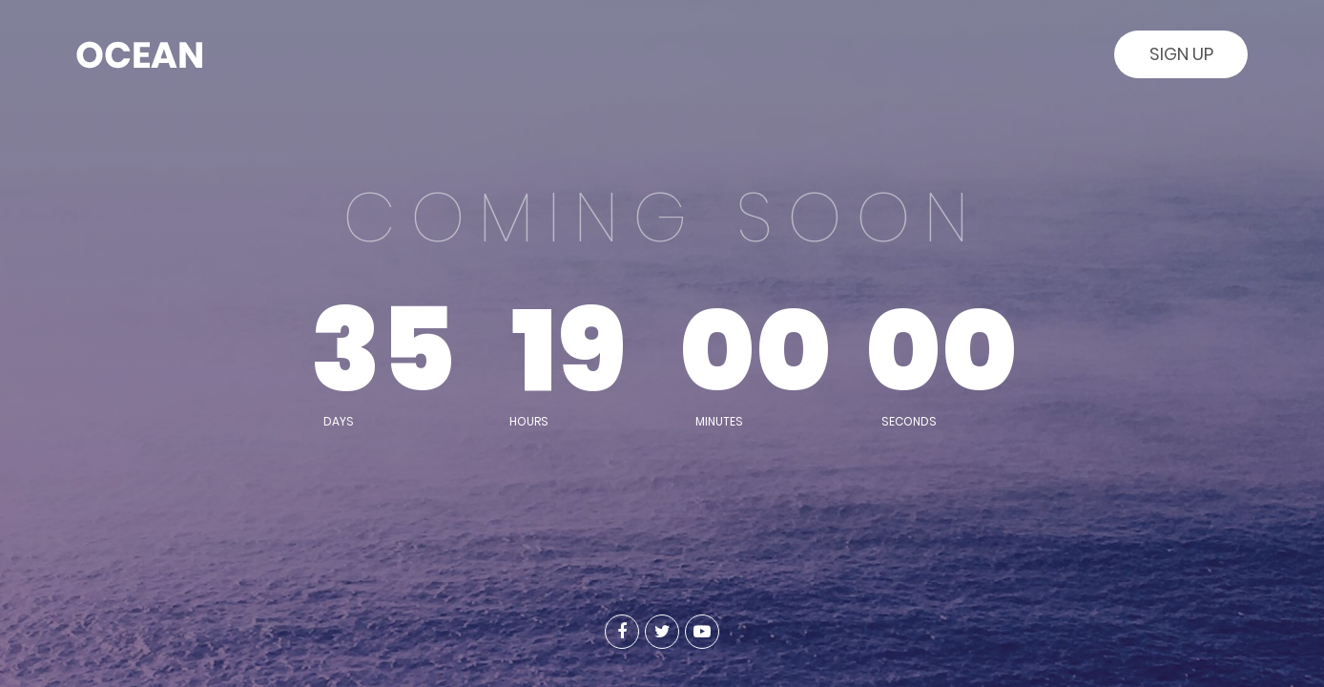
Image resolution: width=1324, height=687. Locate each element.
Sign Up (1181, 54)
